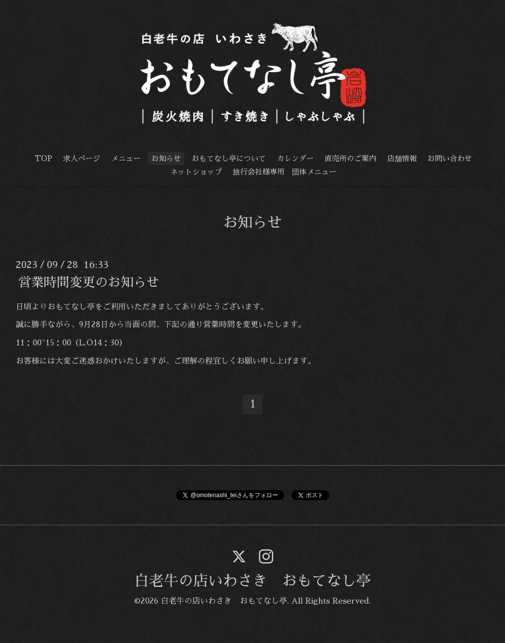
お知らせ (166, 158)
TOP (43, 158)
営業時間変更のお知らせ (88, 281)
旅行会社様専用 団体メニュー (284, 171)
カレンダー (295, 158)
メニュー (126, 158)
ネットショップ (196, 171)
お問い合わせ (450, 158)
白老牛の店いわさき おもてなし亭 (252, 581)
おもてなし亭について (229, 158)
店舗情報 (402, 158)
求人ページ (81, 158)
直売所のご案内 (350, 158)
